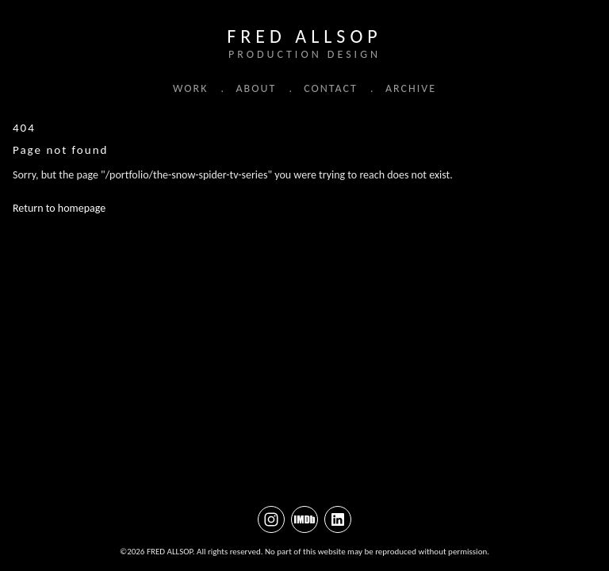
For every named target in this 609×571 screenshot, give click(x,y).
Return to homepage (59, 209)
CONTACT (331, 88)
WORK (190, 88)
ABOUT (256, 88)
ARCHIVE (410, 88)
